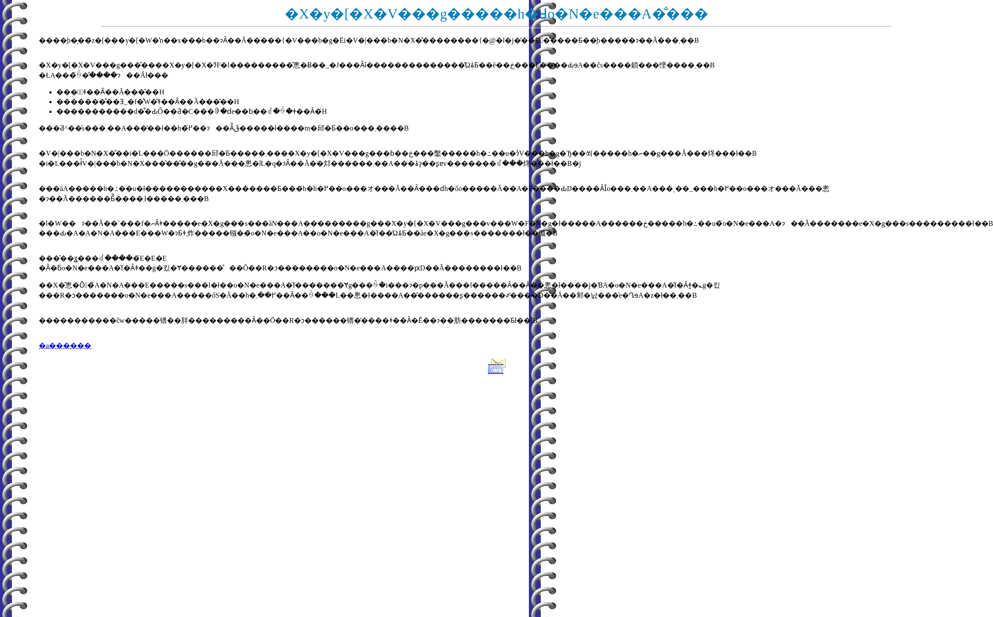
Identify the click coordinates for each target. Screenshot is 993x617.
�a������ (65, 345)
